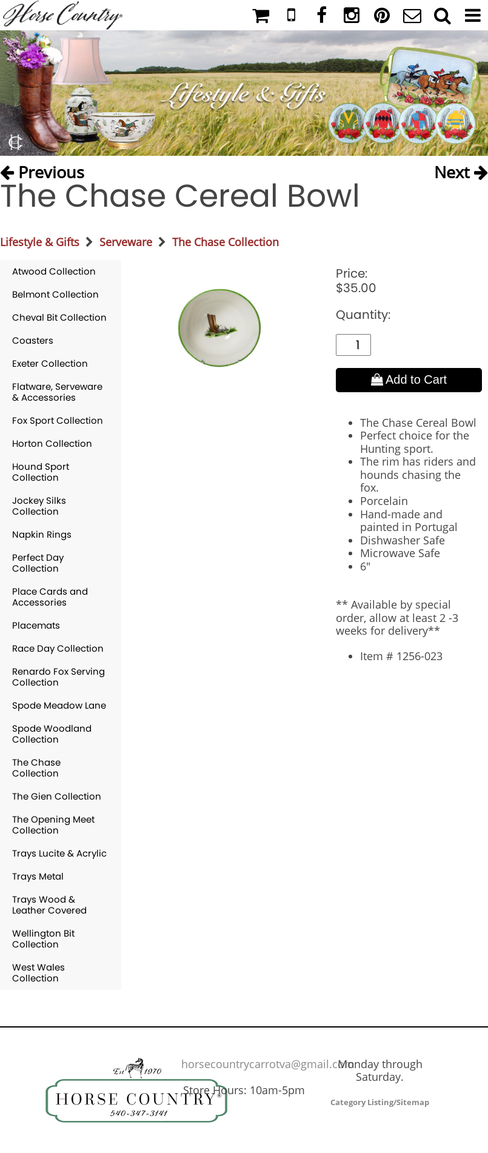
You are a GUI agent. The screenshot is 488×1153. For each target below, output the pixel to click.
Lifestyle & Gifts (39, 242)
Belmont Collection (55, 294)
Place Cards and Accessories (50, 597)
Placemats (36, 625)
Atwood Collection (54, 271)
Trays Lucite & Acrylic (59, 853)
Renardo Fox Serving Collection (58, 677)
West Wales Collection (38, 972)
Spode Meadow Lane (59, 705)
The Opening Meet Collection (53, 825)
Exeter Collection (50, 363)
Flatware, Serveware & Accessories (57, 392)
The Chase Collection (225, 242)
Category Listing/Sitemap (379, 1102)
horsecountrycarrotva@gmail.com (268, 1064)
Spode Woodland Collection (52, 734)
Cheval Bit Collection (59, 317)
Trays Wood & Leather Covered (49, 905)
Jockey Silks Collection (39, 506)
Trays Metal (38, 876)
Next (461, 169)
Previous (42, 169)
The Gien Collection (56, 796)
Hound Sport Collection (40, 472)
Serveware (125, 242)
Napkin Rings (42, 534)
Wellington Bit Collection (43, 939)
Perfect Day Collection (38, 563)
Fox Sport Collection (57, 420)
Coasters (32, 340)
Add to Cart (409, 379)
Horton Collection (52, 443)
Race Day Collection (58, 648)
